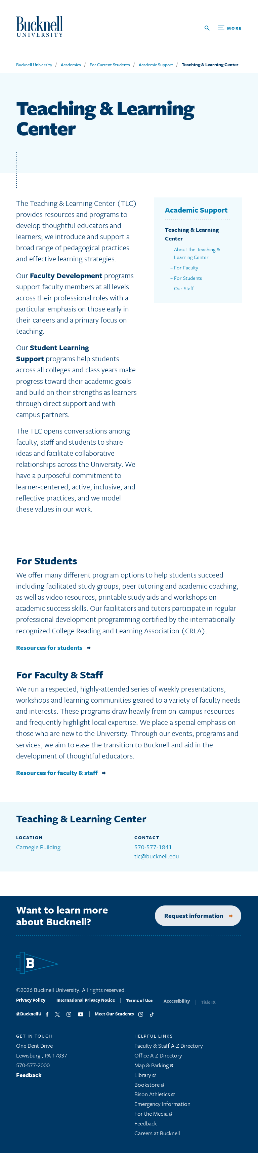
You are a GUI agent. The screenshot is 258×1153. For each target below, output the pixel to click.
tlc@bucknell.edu (156, 856)
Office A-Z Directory (158, 1058)
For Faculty (186, 267)
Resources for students (49, 651)
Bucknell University (34, 64)
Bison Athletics (154, 1097)
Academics (71, 64)
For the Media (153, 1116)
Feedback (29, 1078)
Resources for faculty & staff (57, 776)
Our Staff (184, 288)
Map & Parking (153, 1068)
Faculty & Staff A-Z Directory (168, 1048)
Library (145, 1078)
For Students (188, 278)
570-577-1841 (153, 847)
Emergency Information (162, 1107)
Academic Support (156, 64)
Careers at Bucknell (157, 1136)
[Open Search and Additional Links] (223, 28)
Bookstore (149, 1087)
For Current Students (110, 64)
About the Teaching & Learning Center (197, 253)
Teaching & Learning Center (210, 64)
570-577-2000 (33, 1068)
